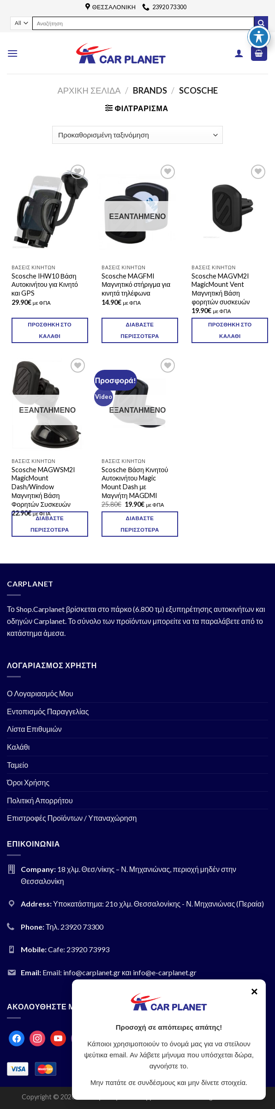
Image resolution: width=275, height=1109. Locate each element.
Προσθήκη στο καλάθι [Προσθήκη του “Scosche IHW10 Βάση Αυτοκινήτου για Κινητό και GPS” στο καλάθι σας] (50, 330)
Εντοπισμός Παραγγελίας (48, 711)
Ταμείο (17, 764)
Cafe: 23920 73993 (78, 949)
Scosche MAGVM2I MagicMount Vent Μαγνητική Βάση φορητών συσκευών (220, 289)
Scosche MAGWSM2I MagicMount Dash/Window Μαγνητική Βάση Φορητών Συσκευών (43, 487)
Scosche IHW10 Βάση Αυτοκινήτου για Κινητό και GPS (45, 284)
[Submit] (261, 23)
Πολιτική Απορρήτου (40, 800)
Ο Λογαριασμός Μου (40, 693)
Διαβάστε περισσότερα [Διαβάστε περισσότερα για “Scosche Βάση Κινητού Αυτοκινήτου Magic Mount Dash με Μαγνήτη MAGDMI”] (139, 524)
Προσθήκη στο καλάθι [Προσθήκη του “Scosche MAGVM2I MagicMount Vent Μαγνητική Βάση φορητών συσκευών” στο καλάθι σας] (230, 330)
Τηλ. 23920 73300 (74, 926)
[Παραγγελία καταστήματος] (137, 135)
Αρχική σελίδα (88, 90)
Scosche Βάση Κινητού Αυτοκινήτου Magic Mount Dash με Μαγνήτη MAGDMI (135, 482)
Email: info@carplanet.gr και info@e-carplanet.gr (119, 972)
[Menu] (12, 53)
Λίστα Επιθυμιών (34, 728)
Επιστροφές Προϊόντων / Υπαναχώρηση (72, 817)
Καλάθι (18, 746)
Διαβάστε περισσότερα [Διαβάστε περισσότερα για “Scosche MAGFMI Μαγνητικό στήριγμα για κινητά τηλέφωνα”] (139, 330)
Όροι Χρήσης (28, 782)
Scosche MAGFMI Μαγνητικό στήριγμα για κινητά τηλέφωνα (136, 284)
